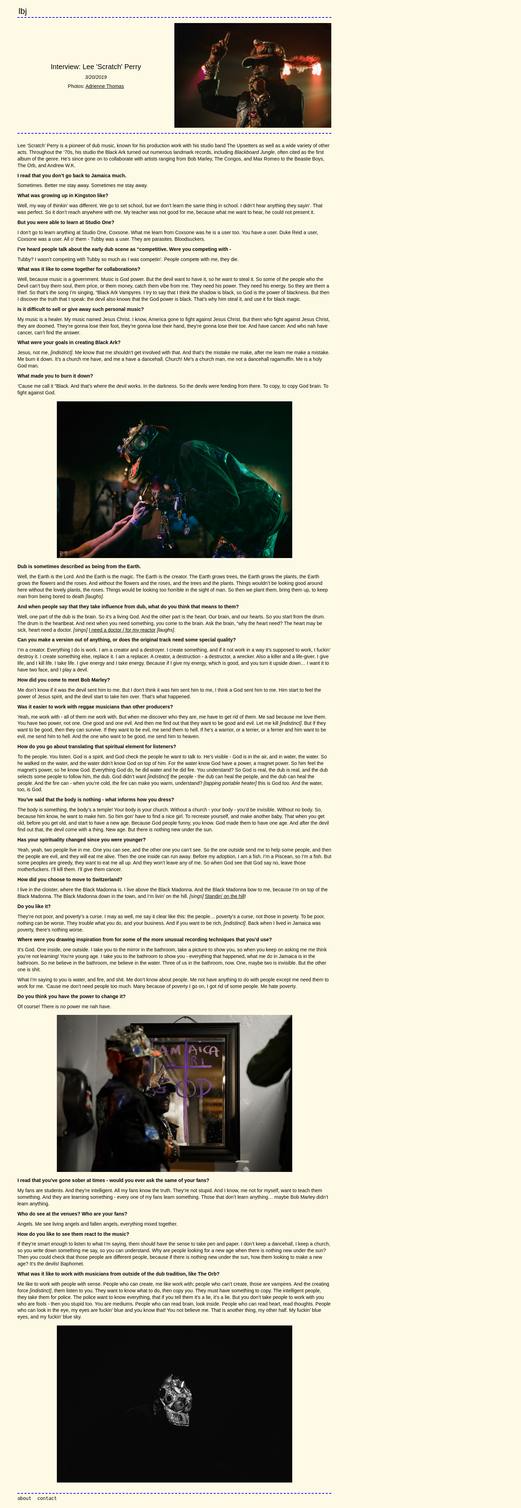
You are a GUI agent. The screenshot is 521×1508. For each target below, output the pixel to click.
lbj (22, 11)
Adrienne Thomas (104, 86)
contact (47, 1498)
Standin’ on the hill (225, 896)
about (24, 1498)
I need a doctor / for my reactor (122, 630)
